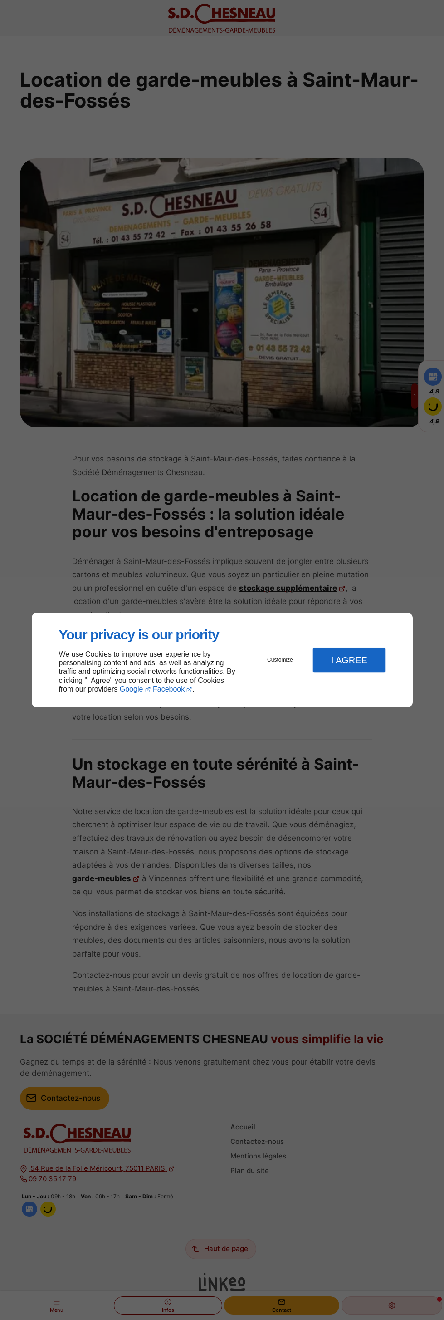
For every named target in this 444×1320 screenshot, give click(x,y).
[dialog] (222, 660)
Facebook (169, 689)
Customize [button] (280, 660)
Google (131, 689)
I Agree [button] (349, 660)
